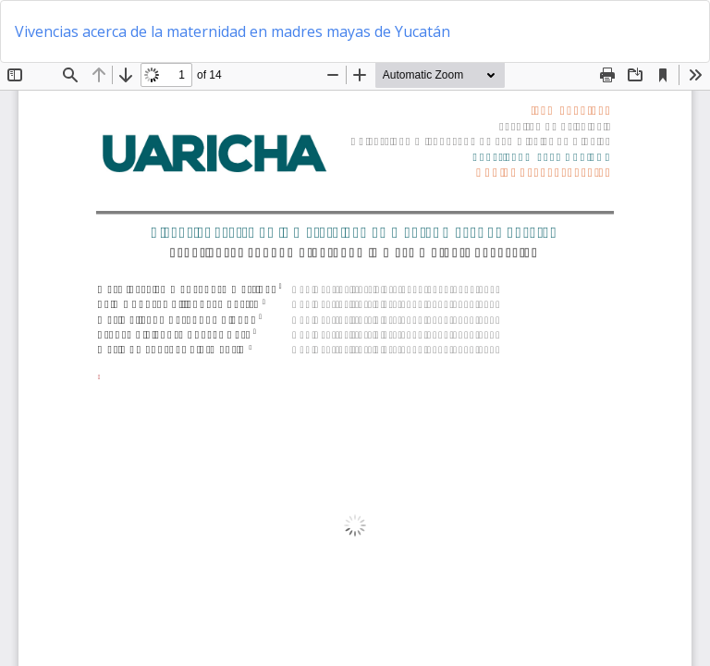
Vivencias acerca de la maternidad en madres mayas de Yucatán (232, 31)
